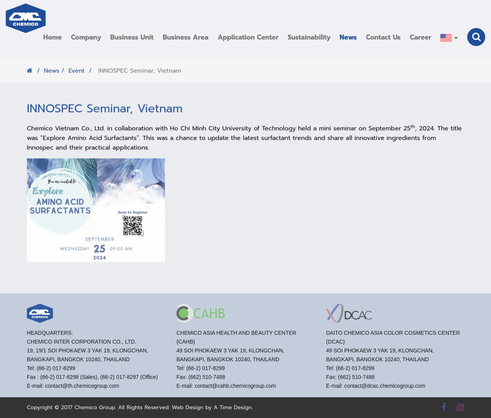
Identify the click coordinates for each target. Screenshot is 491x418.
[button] (86, 37)
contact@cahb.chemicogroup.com (235, 389)
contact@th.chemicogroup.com (82, 389)
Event (76, 73)
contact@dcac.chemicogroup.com (384, 389)
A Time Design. (233, 407)
